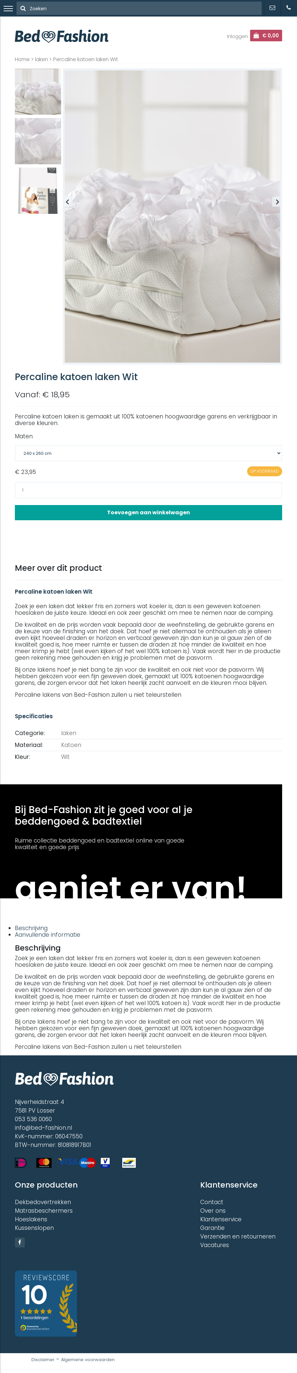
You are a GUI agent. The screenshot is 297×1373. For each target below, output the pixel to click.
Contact (211, 1202)
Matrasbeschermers (44, 1211)
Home (22, 59)
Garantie (212, 1228)
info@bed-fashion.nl (43, 1128)
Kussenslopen (34, 1228)
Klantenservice (220, 1219)
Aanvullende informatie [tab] (47, 935)
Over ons (213, 1211)
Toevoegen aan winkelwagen (148, 512)
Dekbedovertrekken (43, 1202)
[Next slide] (277, 202)
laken (41, 59)
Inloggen (237, 36)
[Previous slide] (68, 202)
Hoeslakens (31, 1219)
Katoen (71, 745)
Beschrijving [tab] (31, 928)
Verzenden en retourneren (238, 1236)
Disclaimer (43, 1359)
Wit (65, 757)
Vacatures (214, 1245)
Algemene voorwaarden (88, 1359)
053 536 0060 (33, 1119)
